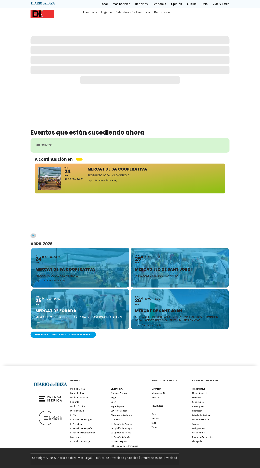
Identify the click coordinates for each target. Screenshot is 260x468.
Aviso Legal (84, 458)
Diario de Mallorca (79, 397)
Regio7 (114, 397)
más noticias (121, 4)
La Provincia (116, 419)
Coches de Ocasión (201, 419)
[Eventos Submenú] (96, 12)
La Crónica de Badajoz (80, 441)
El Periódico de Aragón (81, 419)
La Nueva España (119, 441)
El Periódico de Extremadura (124, 446)
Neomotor (197, 411)
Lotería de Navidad (201, 415)
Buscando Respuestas (202, 437)
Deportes (141, 4)
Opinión (176, 4)
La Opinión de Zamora (121, 424)
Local (104, 4)
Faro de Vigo (76, 437)
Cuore (154, 414)
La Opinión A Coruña (120, 437)
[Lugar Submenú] (110, 12)
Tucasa (195, 424)
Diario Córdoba (77, 406)
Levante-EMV (117, 389)
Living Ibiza (197, 441)
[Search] (33, 236)
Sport (113, 402)
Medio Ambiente (200, 393)
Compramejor (198, 402)
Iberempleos (198, 406)
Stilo (154, 423)
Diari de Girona (77, 389)
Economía (159, 4)
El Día (73, 415)
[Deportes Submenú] (168, 12)
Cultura (192, 4)
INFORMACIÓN (77, 411)
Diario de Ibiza (77, 393)
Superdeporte (117, 406)
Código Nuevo (198, 428)
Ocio (205, 4)
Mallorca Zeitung (119, 393)
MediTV (155, 397)
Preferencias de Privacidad (159, 458)
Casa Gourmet (198, 432)
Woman (155, 418)
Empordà (74, 402)
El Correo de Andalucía (121, 415)
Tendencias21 (198, 389)
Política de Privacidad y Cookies (116, 458)
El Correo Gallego (119, 411)
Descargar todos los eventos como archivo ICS (63, 334)
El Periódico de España (81, 428)
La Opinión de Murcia (121, 432)
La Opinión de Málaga (121, 428)
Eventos (88, 12)
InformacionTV (158, 393)
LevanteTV (156, 389)
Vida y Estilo (221, 4)
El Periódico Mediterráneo (82, 432)
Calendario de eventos (131, 12)
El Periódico (76, 424)
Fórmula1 (196, 397)
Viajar (154, 427)
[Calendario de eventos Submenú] (149, 12)
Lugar (105, 12)
